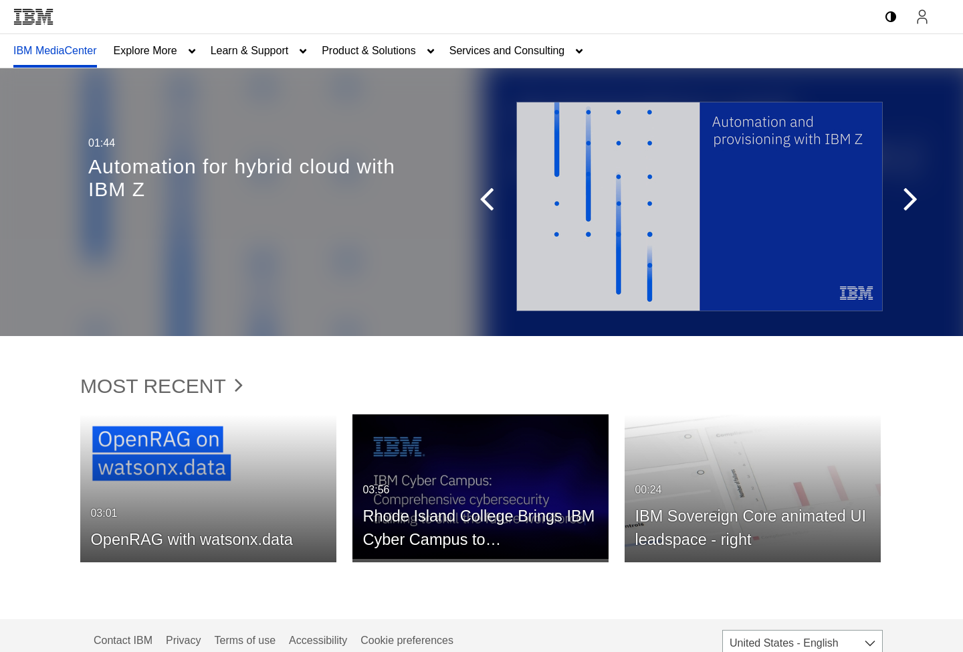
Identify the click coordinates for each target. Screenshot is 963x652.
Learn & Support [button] (250, 50)
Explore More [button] (145, 50)
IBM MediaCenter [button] (55, 50)
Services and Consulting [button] (507, 50)
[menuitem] (55, 51)
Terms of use (245, 640)
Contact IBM (123, 640)
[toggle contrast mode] (890, 16)
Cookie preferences (406, 640)
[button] (480, 202)
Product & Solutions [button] (369, 50)
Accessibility (318, 640)
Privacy (183, 640)
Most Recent (161, 386)
